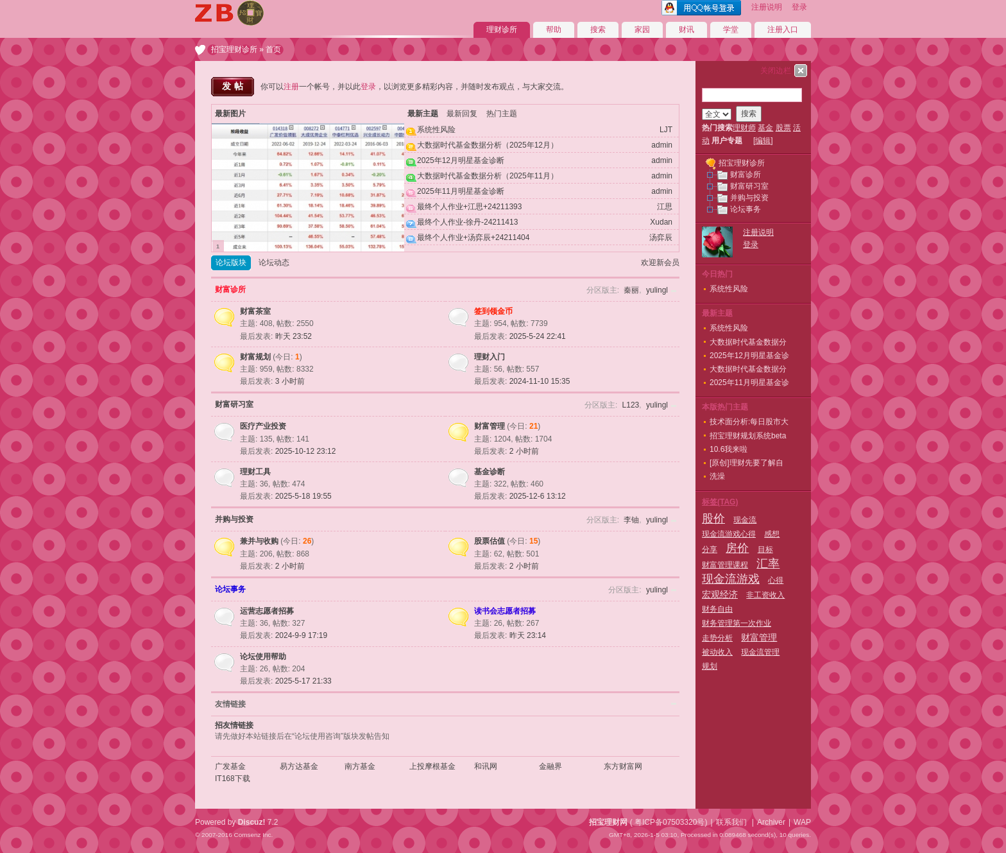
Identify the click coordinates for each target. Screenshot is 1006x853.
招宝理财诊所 (234, 49)
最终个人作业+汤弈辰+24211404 (473, 237)
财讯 (686, 29)
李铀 (631, 519)
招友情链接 (234, 725)
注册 (291, 86)
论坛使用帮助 (263, 656)
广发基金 (230, 766)
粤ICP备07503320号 (669, 822)
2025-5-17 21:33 (303, 680)
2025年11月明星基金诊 (749, 382)
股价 (713, 518)
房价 (737, 548)
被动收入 (717, 652)
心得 (775, 580)
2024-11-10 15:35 (539, 381)
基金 (765, 127)
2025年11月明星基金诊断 (460, 191)
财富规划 (255, 356)
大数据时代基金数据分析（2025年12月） (487, 145)
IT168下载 (232, 778)
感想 (772, 534)
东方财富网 (623, 766)
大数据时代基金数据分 (748, 342)
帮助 (553, 29)
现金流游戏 (731, 579)
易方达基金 (299, 766)
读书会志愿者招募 (505, 611)
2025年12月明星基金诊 (749, 355)
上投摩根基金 (432, 766)
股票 (783, 127)
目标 (765, 549)
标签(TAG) (720, 501)
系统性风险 (436, 129)
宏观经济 (720, 594)
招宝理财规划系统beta (748, 435)
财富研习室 (234, 404)
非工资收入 (765, 594)
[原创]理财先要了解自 (746, 462)
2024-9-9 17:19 (301, 635)
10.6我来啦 (728, 449)
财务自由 (717, 609)
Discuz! (252, 822)
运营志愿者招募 (267, 611)
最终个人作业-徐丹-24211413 (467, 222)
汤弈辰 (660, 237)
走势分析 (717, 637)
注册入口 (782, 29)
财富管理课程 (725, 564)
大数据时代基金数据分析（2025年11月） (487, 175)
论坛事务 (230, 589)
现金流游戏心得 (729, 534)
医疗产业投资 (263, 426)
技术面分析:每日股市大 (749, 421)
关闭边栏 (775, 70)
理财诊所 (501, 29)
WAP (802, 822)
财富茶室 (255, 311)
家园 (642, 29)
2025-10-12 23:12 (305, 451)
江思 (664, 206)
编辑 (763, 140)
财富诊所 (230, 289)
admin (661, 145)
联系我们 (731, 822)
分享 (709, 549)
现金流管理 (760, 652)
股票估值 (489, 541)
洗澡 (717, 476)
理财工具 (255, 471)
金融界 (550, 766)
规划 (709, 666)
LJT (666, 129)
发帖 (234, 86)
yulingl (657, 290)
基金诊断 (489, 471)
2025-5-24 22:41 (537, 336)
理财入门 (489, 356)
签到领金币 (493, 311)
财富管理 (489, 426)
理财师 (744, 127)
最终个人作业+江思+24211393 (469, 206)
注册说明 (766, 7)
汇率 (768, 563)
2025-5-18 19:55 (303, 496)
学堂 (730, 29)
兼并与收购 (259, 541)
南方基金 (360, 766)
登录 (799, 7)
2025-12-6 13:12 (537, 496)
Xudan (661, 222)
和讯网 (485, 766)
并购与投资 (234, 519)
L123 (631, 405)
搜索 (598, 29)
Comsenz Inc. (253, 834)
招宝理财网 (608, 822)
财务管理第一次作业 (736, 623)
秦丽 (631, 290)
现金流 (744, 519)
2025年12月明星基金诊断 (460, 160)
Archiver (771, 822)
